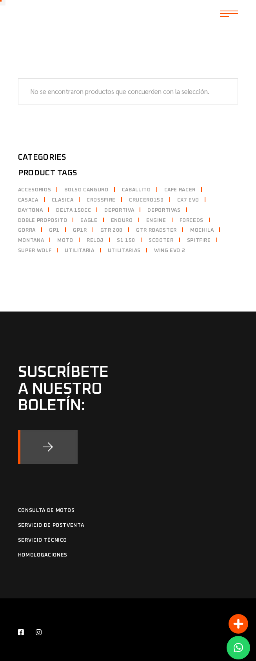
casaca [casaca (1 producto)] (28, 200)
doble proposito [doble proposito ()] (42, 220)
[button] (238, 647)
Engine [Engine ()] (156, 220)
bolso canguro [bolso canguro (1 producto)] (86, 190)
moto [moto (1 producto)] (65, 240)
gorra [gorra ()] (27, 230)
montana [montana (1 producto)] (31, 240)
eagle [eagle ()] (88, 220)
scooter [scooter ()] (161, 240)
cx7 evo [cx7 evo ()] (188, 200)
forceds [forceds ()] (192, 220)
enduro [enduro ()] (122, 220)
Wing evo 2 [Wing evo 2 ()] (169, 250)
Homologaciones (42, 555)
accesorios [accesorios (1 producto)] (34, 190)
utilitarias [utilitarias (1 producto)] (124, 250)
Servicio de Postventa (51, 525)
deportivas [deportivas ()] (164, 210)
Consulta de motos (46, 510)
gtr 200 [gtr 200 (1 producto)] (111, 230)
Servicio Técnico (42, 540)
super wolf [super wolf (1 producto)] (35, 250)
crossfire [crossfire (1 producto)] (101, 200)
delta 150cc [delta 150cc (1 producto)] (73, 210)
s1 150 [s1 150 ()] (126, 240)
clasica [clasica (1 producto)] (63, 200)
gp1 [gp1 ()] (54, 230)
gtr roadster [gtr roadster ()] (156, 230)
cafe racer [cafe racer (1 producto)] (180, 190)
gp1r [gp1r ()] (80, 230)
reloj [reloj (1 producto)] (95, 240)
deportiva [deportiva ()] (119, 210)
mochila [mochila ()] (202, 230)
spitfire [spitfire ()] (199, 240)
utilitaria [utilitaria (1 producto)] (79, 250)
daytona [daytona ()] (30, 210)
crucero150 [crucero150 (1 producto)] (146, 200)
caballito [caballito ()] (136, 190)
